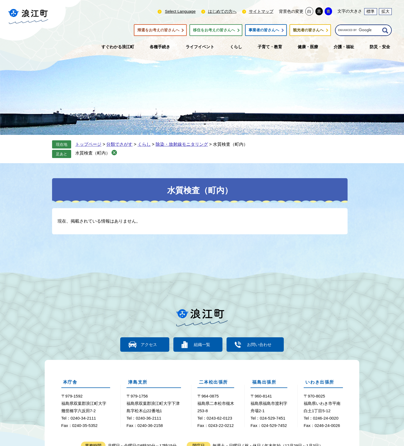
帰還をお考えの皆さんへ (158, 30)
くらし (144, 144)
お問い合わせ (259, 344)
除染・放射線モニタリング (182, 144)
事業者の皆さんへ (264, 30)
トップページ (88, 144)
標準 (370, 11)
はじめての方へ (222, 11)
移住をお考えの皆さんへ (214, 30)
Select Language (180, 11)
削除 (114, 152)
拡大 (385, 11)
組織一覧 (202, 344)
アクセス (149, 344)
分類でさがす (119, 144)
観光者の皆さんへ (308, 30)
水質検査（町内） (92, 153)
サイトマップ (261, 11)
